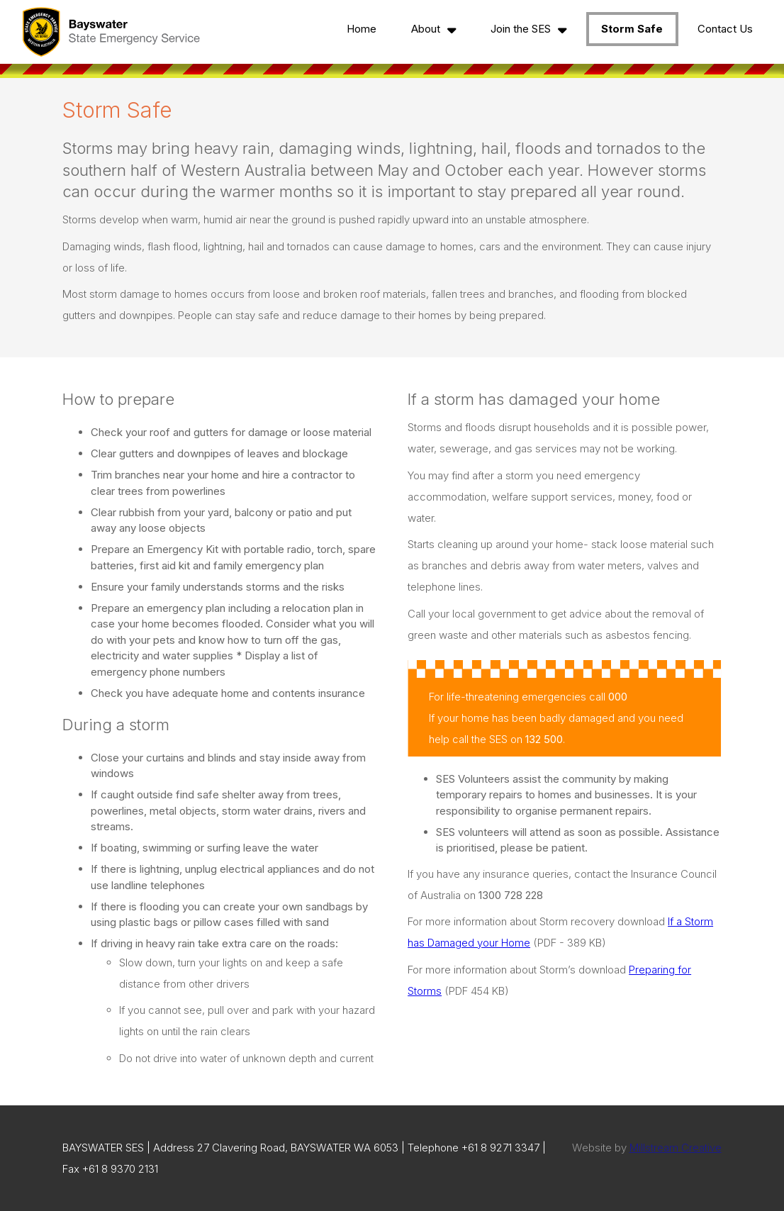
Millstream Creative (675, 1147)
